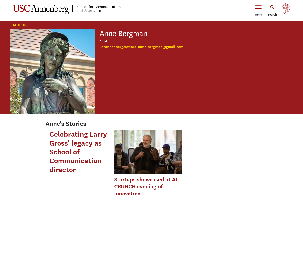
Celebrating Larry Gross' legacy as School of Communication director (78, 152)
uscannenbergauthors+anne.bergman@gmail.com (141, 47)
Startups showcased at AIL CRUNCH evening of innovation (147, 186)
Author (19, 25)
